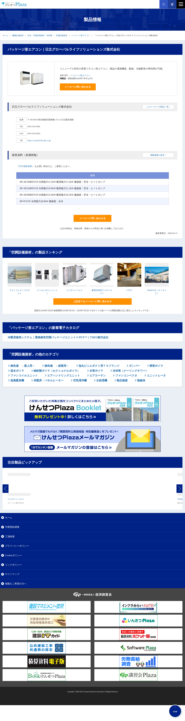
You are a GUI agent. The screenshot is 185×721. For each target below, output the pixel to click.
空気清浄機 (79, 380)
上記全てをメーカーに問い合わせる (92, 301)
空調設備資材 (61, 35)
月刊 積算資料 (25, 166)
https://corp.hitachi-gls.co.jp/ (39, 140)
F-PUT (129, 290)
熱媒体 (140, 380)
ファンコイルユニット (24, 375)
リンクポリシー (13, 564)
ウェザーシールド (74, 290)
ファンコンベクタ (126, 375)
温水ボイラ (17, 370)
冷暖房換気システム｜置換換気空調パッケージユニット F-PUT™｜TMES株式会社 (58, 337)
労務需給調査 (12, 527)
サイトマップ (12, 574)
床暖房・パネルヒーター (48, 380)
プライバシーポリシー (17, 545)
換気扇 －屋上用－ (22, 365)
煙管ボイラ (156, 365)
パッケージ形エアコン (80, 35)
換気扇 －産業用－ (56, 365)
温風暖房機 (17, 380)
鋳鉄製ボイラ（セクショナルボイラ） (56, 370)
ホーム (5, 35)
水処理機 (101, 380)
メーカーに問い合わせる (78, 87)
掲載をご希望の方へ (16, 583)
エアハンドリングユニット (63, 375)
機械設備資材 (18, 35)
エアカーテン (97, 375)
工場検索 (10, 536)
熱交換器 (122, 380)
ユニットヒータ (156, 375)
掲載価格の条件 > (158, 155)
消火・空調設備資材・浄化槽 (40, 35)
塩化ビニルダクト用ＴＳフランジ (98, 365)
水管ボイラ (96, 370)
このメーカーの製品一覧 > (158, 107)
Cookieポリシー (13, 555)
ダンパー (134, 365)
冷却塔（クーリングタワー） (130, 370)
